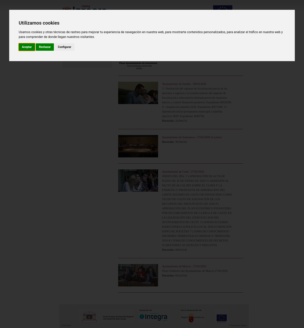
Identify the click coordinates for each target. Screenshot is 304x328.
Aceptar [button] (27, 47)
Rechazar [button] (45, 47)
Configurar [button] (64, 47)
